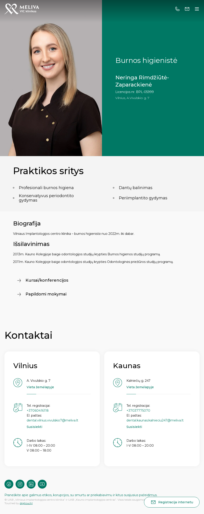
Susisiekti (34, 427)
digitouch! (26, 503)
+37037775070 (138, 411)
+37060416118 (38, 411)
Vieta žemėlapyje (40, 387)
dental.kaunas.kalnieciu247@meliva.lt (155, 420)
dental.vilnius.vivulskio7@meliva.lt (52, 420)
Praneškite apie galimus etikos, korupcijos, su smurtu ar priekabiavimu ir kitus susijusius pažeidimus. (80, 495)
